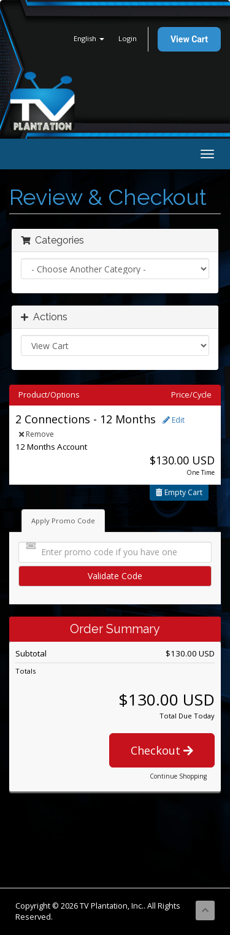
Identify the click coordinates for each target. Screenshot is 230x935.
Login (127, 38)
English (89, 38)
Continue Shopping (178, 776)
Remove (36, 434)
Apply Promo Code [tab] (63, 520)
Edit (174, 420)
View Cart (189, 39)
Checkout (162, 750)
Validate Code (115, 576)
